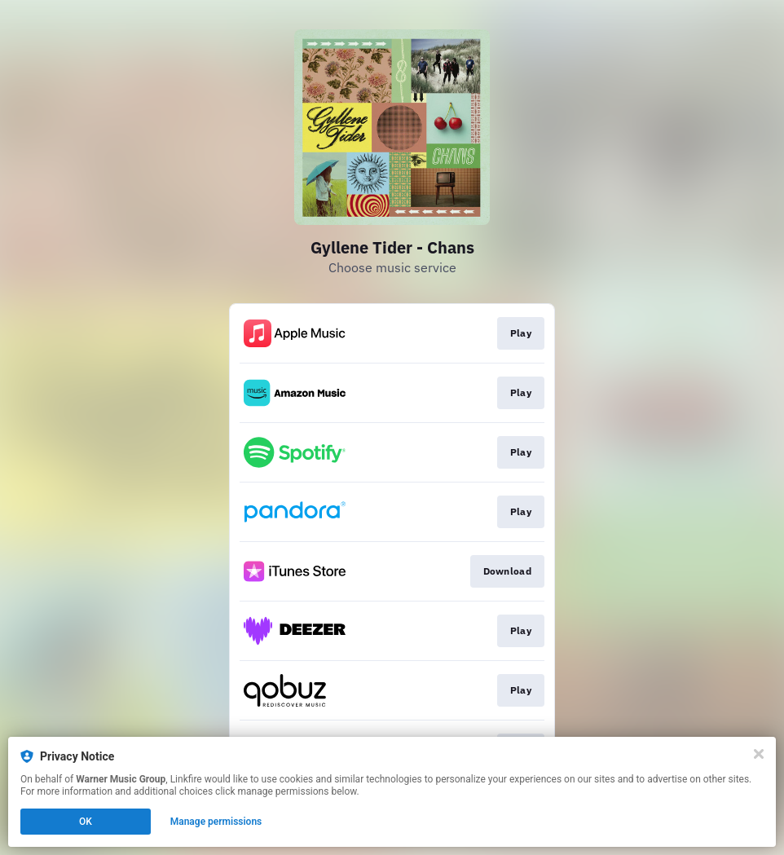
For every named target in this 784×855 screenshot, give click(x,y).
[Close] (759, 754)
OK (85, 821)
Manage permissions (216, 821)
